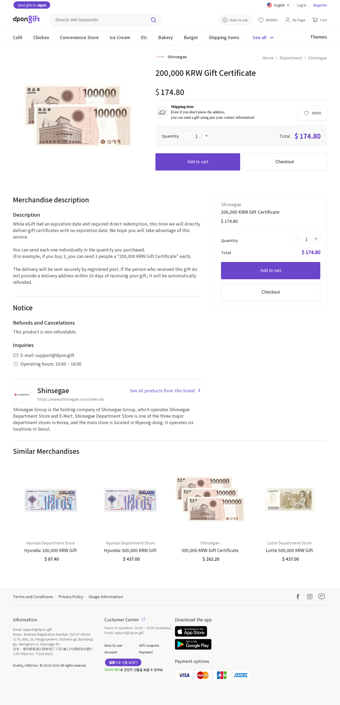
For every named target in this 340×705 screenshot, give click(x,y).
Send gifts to (32, 5)
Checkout (285, 161)
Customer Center (124, 619)
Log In (301, 5)
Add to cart (197, 161)
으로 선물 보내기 (123, 662)
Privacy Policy (71, 596)
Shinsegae (317, 57)
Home (268, 57)
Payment (146, 652)
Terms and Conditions (33, 596)
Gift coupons (149, 645)
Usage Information (106, 596)
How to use (113, 645)
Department (291, 57)
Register (320, 5)
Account (110, 652)
